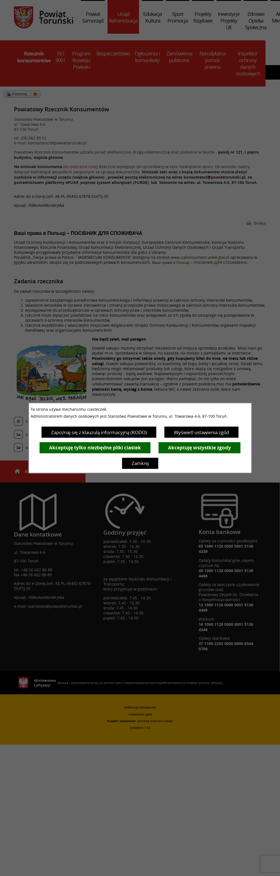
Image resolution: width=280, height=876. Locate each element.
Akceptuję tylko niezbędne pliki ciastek (95, 447)
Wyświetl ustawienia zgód (201, 432)
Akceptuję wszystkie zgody (199, 447)
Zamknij (140, 463)
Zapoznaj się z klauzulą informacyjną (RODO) (99, 432)
